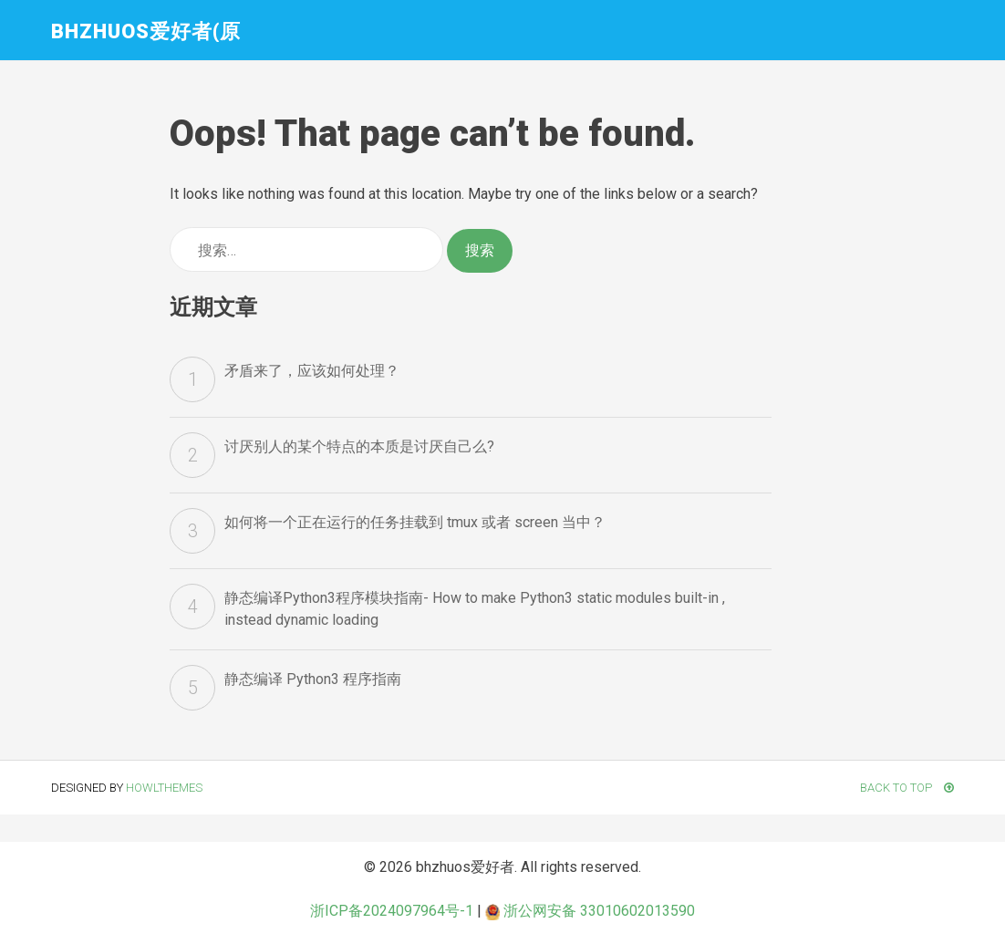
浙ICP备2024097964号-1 (391, 910)
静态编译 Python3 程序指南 (312, 679)
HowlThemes (164, 787)
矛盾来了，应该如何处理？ (311, 370)
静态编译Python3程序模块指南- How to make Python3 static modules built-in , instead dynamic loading (474, 608)
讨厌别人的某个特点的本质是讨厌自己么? (359, 446)
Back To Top (907, 787)
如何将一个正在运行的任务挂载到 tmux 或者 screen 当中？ (415, 522)
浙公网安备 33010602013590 (590, 910)
